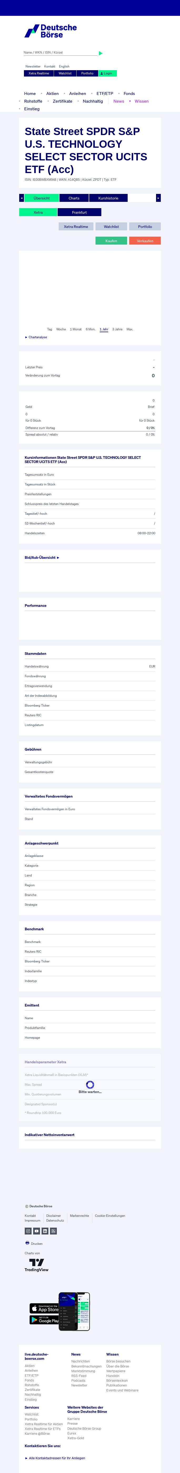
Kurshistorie (108, 198)
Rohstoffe (33, 101)
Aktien (52, 93)
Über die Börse (117, 1366)
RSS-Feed (79, 1376)
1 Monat (76, 329)
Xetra (38, 212)
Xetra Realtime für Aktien (44, 1424)
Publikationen (116, 1385)
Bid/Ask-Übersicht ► (42, 557)
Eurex (71, 1433)
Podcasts (78, 1380)
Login (106, 73)
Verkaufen (145, 240)
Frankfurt (79, 212)
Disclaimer (53, 1216)
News (118, 101)
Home (30, 93)
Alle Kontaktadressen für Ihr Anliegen (55, 1458)
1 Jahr (104, 329)
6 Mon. (91, 329)
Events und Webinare (122, 1390)
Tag (49, 329)
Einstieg (31, 109)
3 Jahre (117, 329)
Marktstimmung (83, 1371)
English (64, 66)
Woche (61, 329)
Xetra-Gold (75, 1438)
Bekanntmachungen (86, 1366)
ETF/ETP (105, 93)
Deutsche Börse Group (84, 1428)
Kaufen (111, 240)
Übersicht (42, 198)
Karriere (73, 1419)
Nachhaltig (93, 101)
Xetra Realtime (39, 73)
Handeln (112, 1376)
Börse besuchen (118, 1361)
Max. (130, 329)
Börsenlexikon (117, 1380)
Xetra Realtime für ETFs (43, 1429)
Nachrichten (80, 1361)
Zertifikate (62, 101)
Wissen (142, 101)
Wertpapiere (115, 1371)
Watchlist (65, 73)
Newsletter (33, 66)
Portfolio (87, 73)
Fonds (129, 93)
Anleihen (77, 93)
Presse (72, 1423)
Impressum (32, 1220)
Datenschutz (55, 1220)
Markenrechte (79, 1216)
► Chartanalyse (36, 337)
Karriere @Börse (37, 1433)
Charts (74, 198)
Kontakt (49, 66)
